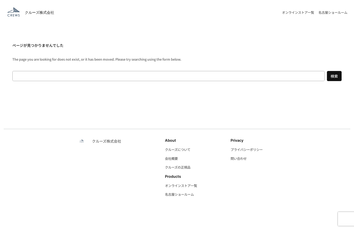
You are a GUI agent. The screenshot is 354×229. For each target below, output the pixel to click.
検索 (334, 76)
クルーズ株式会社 (39, 12)
